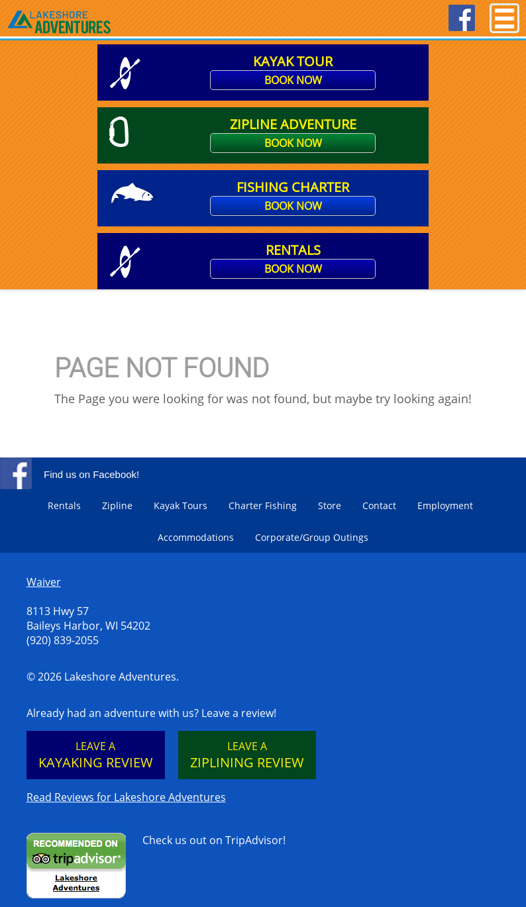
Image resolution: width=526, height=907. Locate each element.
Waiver (43, 582)
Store (329, 505)
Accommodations (196, 537)
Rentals (64, 505)
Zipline (117, 505)
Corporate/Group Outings (311, 537)
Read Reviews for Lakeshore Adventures (126, 797)
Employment (445, 505)
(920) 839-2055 (62, 640)
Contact (379, 505)
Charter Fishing (263, 505)
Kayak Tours (180, 505)
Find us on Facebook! (91, 474)
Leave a (95, 755)
